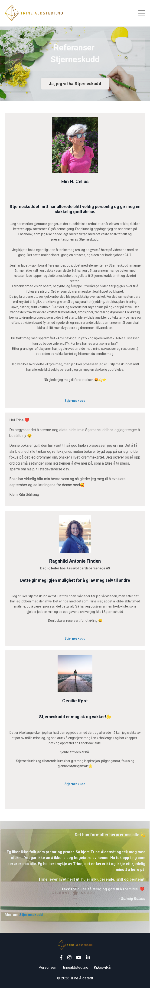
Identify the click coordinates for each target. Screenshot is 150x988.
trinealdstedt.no (75, 967)
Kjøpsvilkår (103, 967)
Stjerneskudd (75, 401)
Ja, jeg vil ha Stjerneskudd (75, 83)
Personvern (48, 967)
